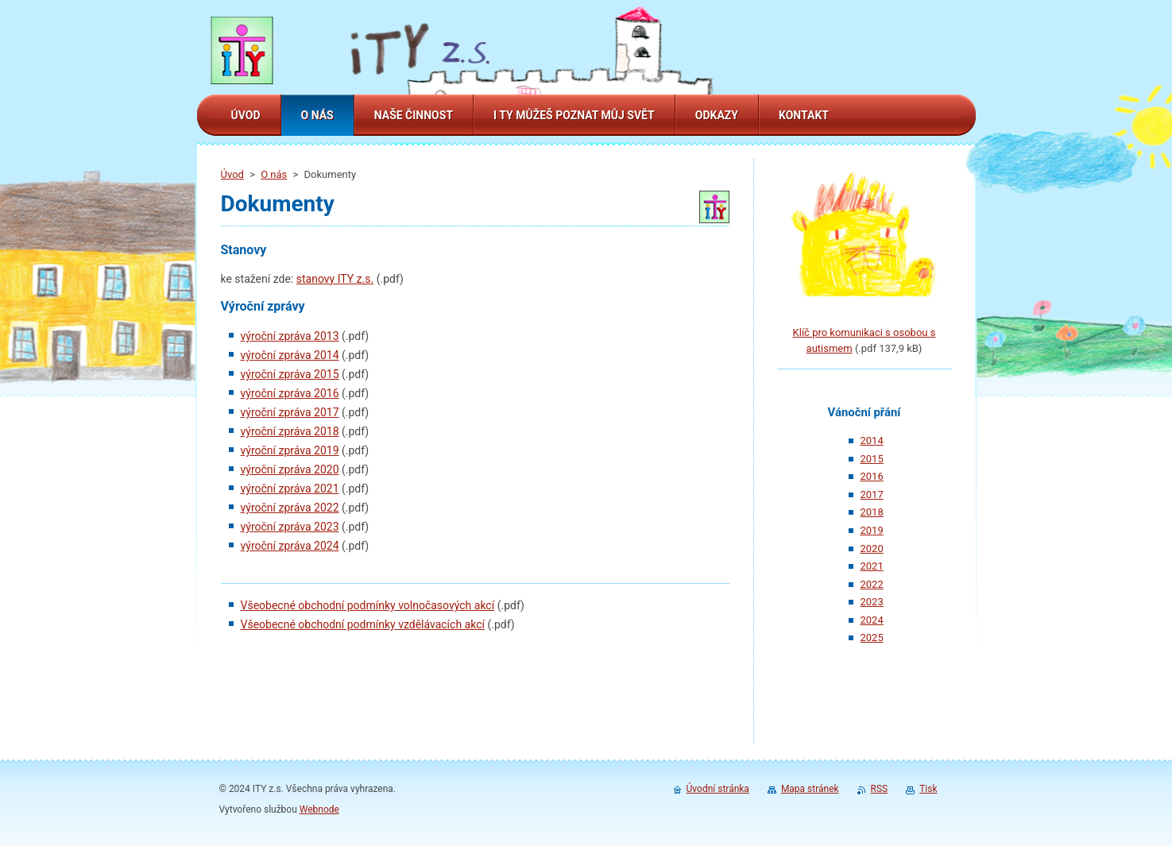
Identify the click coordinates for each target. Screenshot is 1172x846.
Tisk (928, 788)
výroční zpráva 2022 (290, 507)
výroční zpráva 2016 (290, 393)
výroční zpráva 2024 (290, 545)
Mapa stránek (810, 788)
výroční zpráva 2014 (290, 355)
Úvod (232, 174)
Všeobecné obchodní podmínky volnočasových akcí (368, 605)
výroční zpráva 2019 (290, 450)
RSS (879, 788)
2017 (872, 494)
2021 (872, 566)
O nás (274, 174)
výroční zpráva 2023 (290, 526)
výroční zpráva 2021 (290, 488)
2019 (872, 530)
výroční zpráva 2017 (290, 412)
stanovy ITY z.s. (334, 278)
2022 (872, 584)
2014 (872, 440)
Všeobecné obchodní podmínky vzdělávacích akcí (363, 624)
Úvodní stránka (718, 788)
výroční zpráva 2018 (290, 431)
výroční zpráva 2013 (290, 336)
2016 (872, 476)
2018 (872, 512)
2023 (872, 602)
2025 (872, 637)
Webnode (319, 809)
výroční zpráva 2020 (290, 469)
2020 (872, 548)
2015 (872, 459)
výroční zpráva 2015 (290, 374)
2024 (872, 620)
